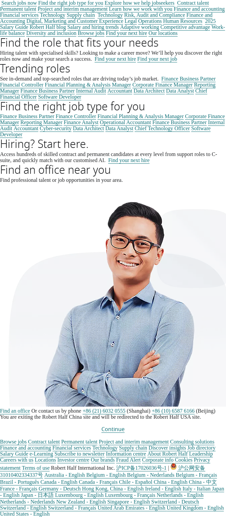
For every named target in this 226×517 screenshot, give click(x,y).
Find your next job (157, 59)
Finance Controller (76, 116)
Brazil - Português (20, 482)
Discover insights (167, 448)
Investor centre (73, 460)
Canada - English (59, 482)
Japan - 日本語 (38, 495)
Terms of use (35, 468)
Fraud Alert (128, 460)
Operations (150, 21)
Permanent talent (18, 9)
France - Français (19, 489)
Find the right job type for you (70, 3)
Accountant (119, 91)
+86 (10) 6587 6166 (173, 411)
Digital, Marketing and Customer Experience (75, 21)
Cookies (183, 460)
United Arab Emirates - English (132, 508)
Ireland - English (164, 489)
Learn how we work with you (140, 9)
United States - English (25, 514)
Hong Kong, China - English (113, 489)
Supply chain (80, 15)
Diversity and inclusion (51, 33)
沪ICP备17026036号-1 (141, 468)
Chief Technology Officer (162, 128)
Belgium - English (106, 475)
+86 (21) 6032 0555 (104, 411)
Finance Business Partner (188, 79)
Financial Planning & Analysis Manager (88, 85)
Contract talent (193, 3)
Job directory (201, 448)
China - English (171, 482)
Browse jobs (13, 442)
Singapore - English (129, 502)
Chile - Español (136, 482)
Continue (113, 429)
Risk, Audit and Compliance (154, 15)
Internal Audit (91, 91)
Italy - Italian (197, 489)
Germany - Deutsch (60, 489)
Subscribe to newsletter (79, 454)
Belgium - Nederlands (151, 475)
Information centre (126, 454)
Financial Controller (21, 85)
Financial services (19, 15)
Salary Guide (14, 454)
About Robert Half (167, 454)
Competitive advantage (185, 27)
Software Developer (59, 97)
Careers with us (17, 460)
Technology (52, 15)
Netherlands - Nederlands (28, 502)
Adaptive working (139, 27)
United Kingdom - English (195, 508)
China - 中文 (203, 482)
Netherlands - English (180, 495)
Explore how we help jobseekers (140, 3)
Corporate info (158, 460)
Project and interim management (72, 9)
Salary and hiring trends (93, 27)
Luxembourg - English (80, 495)
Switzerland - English (24, 508)
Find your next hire (115, 59)
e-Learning (41, 454)
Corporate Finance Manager (162, 85)
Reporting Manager (41, 122)
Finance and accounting (199, 9)
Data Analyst (180, 91)
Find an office (15, 411)
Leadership (201, 454)
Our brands (103, 460)
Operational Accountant (125, 122)
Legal (131, 21)
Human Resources (182, 21)
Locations (45, 460)
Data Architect (149, 91)
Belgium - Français (196, 475)
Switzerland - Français (73, 508)
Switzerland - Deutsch (175, 502)
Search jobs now (19, 3)
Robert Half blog (48, 27)
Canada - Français (99, 482)
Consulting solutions (192, 442)
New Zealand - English (81, 502)
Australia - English (65, 475)
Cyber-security (56, 128)
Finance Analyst (81, 122)
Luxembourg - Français (131, 495)
